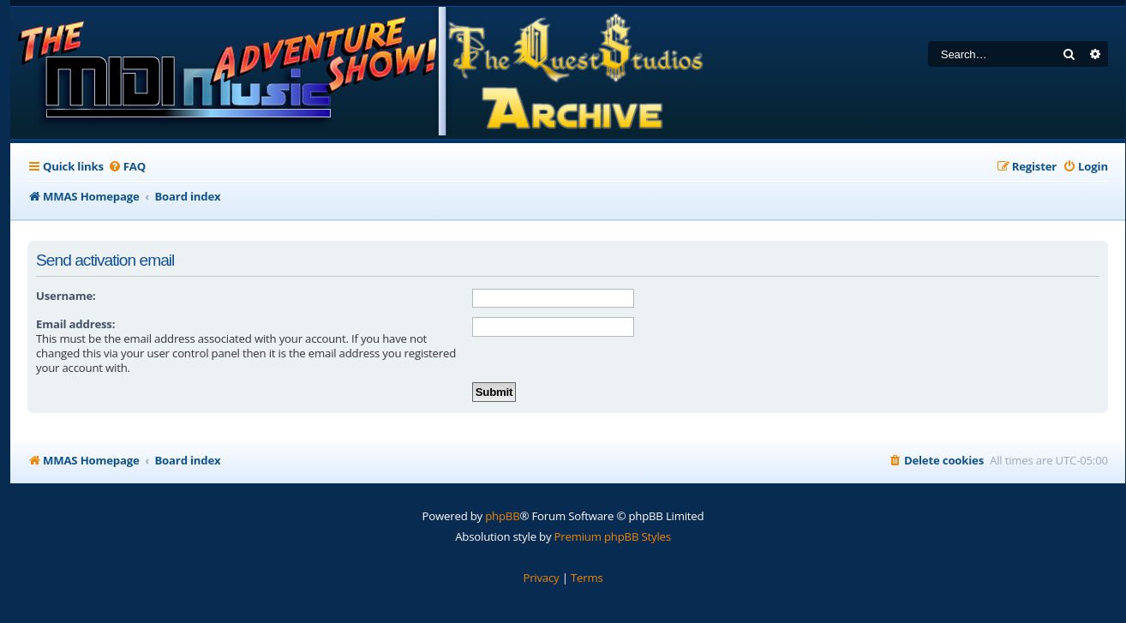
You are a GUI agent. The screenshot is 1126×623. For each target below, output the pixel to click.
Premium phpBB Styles (612, 536)
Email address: (75, 324)
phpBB (502, 516)
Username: (66, 295)
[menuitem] (127, 166)
